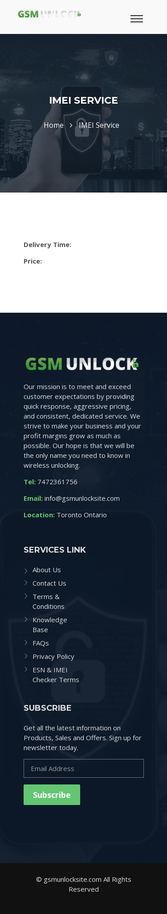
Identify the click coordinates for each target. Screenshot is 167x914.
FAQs (41, 642)
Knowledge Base (50, 624)
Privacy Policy (53, 656)
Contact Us (49, 583)
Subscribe (52, 794)
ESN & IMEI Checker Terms (56, 674)
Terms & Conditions (49, 601)
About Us (47, 569)
